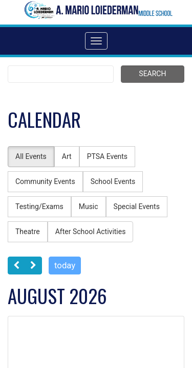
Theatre (27, 231)
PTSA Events (107, 156)
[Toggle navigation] (96, 41)
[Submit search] (152, 74)
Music (88, 206)
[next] (33, 265)
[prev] (16, 265)
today (64, 265)
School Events (113, 181)
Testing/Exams (39, 206)
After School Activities (90, 231)
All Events (31, 156)
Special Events (137, 206)
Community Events (45, 181)
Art (67, 156)
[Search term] (61, 74)
